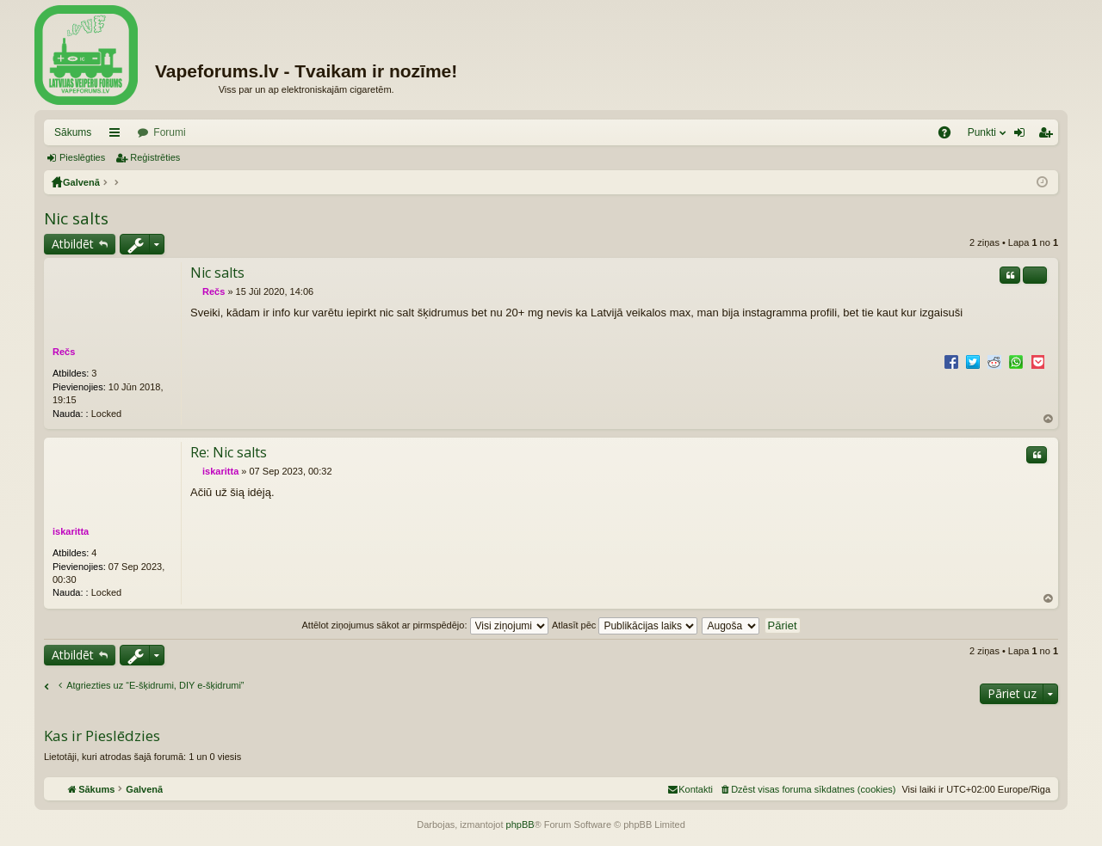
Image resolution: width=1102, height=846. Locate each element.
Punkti (982, 132)
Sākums (72, 132)
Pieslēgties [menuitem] (1023, 135)
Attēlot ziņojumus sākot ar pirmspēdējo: (424, 625)
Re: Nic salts (228, 452)
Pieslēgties (82, 157)
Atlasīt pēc (624, 625)
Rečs (64, 351)
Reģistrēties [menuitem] (1048, 135)
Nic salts (76, 218)
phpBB (520, 824)
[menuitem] (807, 789)
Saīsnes (117, 135)
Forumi (169, 132)
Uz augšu (1048, 419)
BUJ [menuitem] (950, 135)
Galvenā (81, 182)
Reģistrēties (155, 157)
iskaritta (71, 531)
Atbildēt (73, 244)
